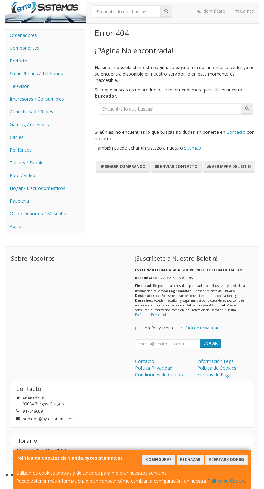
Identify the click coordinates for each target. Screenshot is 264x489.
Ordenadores (23, 35)
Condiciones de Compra (159, 374)
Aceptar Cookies (226, 459)
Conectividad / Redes (31, 112)
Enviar (210, 343)
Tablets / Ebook (26, 163)
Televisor (19, 86)
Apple (15, 226)
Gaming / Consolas (29, 124)
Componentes (24, 48)
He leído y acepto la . (181, 328)
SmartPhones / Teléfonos (36, 73)
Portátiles (20, 61)
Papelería (19, 201)
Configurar (159, 459)
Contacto (236, 132)
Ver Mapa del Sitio (229, 166)
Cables (17, 137)
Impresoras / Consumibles (37, 99)
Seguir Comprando (123, 166)
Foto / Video (22, 175)
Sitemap (192, 148)
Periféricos (21, 150)
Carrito (244, 11)
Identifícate (211, 11)
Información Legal (216, 361)
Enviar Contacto (176, 166)
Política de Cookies (227, 481)
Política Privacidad (153, 368)
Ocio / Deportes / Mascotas (38, 214)
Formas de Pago (214, 374)
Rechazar (190, 459)
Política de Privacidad (150, 315)
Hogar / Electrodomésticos (37, 188)
